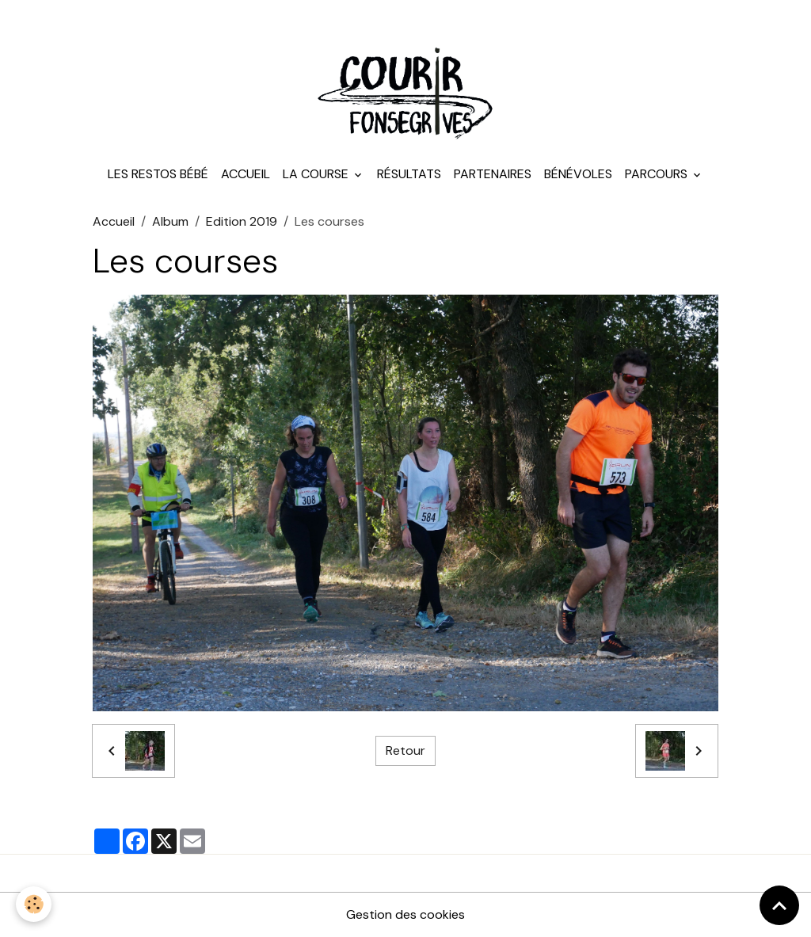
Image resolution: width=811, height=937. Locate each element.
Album (170, 221)
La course (317, 174)
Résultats (409, 174)
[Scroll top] (779, 905)
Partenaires (492, 174)
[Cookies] (33, 904)
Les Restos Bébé (158, 174)
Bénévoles (578, 174)
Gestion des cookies (405, 914)
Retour (405, 750)
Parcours (658, 174)
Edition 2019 (241, 221)
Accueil (245, 174)
